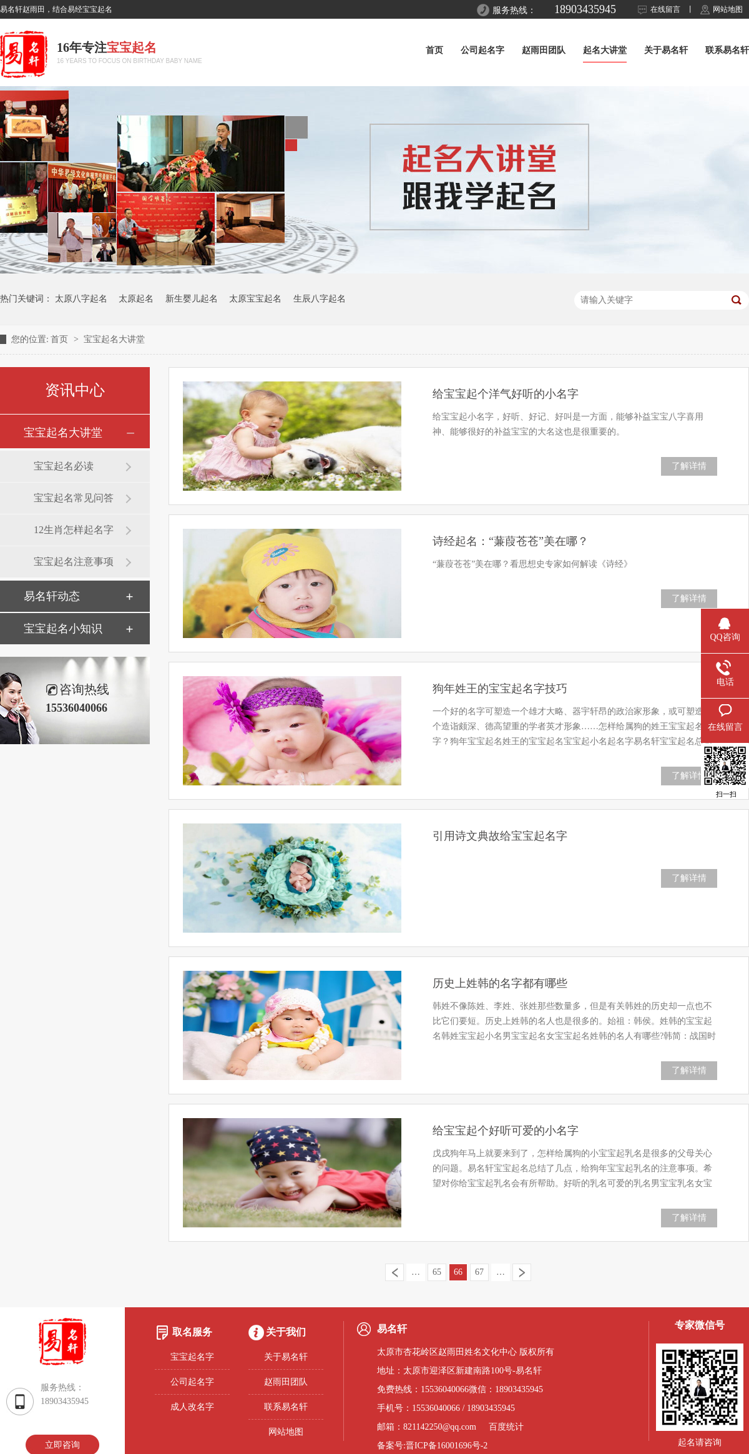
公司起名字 (482, 50)
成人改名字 (192, 1407)
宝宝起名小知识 (63, 628)
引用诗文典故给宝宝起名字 (500, 836)
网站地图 (728, 9)
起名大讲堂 (605, 50)
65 (437, 1272)
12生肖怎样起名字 (74, 529)
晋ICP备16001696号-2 (446, 1445)
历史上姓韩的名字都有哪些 (500, 983)
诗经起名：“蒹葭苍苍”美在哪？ (511, 541)
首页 (434, 50)
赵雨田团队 (543, 50)
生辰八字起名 (319, 298)
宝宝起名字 (192, 1357)
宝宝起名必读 (64, 466)
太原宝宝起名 (255, 298)
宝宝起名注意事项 (74, 561)
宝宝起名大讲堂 (114, 339)
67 (479, 1272)
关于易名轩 (666, 50)
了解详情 (689, 466)
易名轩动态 (52, 596)
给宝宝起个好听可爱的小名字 (506, 1130)
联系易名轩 (727, 50)
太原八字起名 (81, 298)
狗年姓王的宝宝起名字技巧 (500, 688)
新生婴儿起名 (191, 298)
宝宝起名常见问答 (74, 498)
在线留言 (665, 9)
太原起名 (136, 298)
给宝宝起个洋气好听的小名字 (506, 394)
